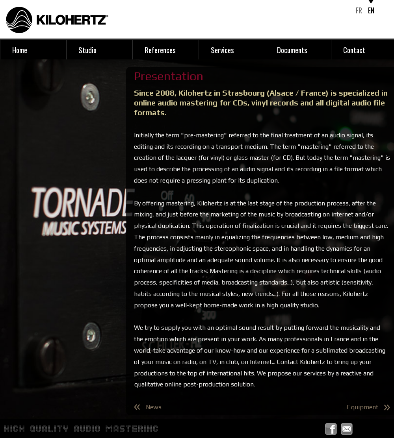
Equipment (362, 407)
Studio (87, 49)
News (154, 407)
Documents (292, 49)
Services (222, 49)
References (160, 49)
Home (19, 49)
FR (359, 10)
